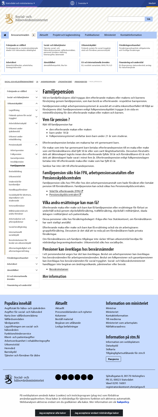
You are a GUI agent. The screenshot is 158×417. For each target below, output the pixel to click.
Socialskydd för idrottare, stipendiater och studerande (20, 197)
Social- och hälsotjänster (18, 97)
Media (152, 3)
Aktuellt (44, 34)
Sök (148, 19)
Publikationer (92, 34)
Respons (113, 359)
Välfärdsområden (14, 319)
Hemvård (9, 348)
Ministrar (111, 308)
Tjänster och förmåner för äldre (22, 355)
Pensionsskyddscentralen (65, 194)
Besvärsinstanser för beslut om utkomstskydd (20, 241)
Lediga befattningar (66, 326)
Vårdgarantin (11, 322)
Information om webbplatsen (122, 341)
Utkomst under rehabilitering (15, 138)
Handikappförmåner (18, 189)
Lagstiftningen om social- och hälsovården (21, 328)
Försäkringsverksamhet (17, 257)
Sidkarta (110, 349)
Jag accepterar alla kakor (52, 412)
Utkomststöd (15, 176)
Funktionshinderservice (17, 333)
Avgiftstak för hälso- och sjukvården (24, 308)
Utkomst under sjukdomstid (15, 130)
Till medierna (113, 319)
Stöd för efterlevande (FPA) (66, 191)
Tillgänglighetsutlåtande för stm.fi (125, 353)
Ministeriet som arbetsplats (121, 322)
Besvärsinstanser (58, 269)
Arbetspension (17, 150)
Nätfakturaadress (115, 326)
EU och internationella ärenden (17, 278)
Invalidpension (17, 161)
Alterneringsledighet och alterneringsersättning (20, 249)
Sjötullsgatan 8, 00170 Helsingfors (125, 375)
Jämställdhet (13, 270)
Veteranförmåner (17, 205)
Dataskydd (112, 345)
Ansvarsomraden (20, 34)
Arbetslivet (12, 264)
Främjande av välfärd (17, 91)
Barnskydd (10, 351)
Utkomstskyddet (65, 81)
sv (37, 81)
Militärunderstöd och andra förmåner (18, 212)
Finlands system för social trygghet (20, 117)
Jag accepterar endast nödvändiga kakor (97, 412)
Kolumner (60, 315)
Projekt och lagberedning (66, 34)
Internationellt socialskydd (15, 233)
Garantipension (17, 158)
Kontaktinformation (131, 34)
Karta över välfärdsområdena (20, 315)
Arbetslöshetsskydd (17, 123)
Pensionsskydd (80, 81)
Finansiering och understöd (19, 285)
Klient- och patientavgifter (19, 337)
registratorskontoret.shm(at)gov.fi (125, 386)
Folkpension (15, 154)
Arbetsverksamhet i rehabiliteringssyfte (27, 340)
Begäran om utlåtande (68, 322)
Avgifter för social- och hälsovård (23, 311)
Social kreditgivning (18, 226)
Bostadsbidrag (15, 171)
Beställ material (64, 319)
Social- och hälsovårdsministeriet (19, 81)
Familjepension (17, 165)
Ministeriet (110, 34)
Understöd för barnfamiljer (15, 183)
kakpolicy (123, 402)
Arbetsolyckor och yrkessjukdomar (17, 220)
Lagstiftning (14, 110)
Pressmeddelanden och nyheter (73, 311)
